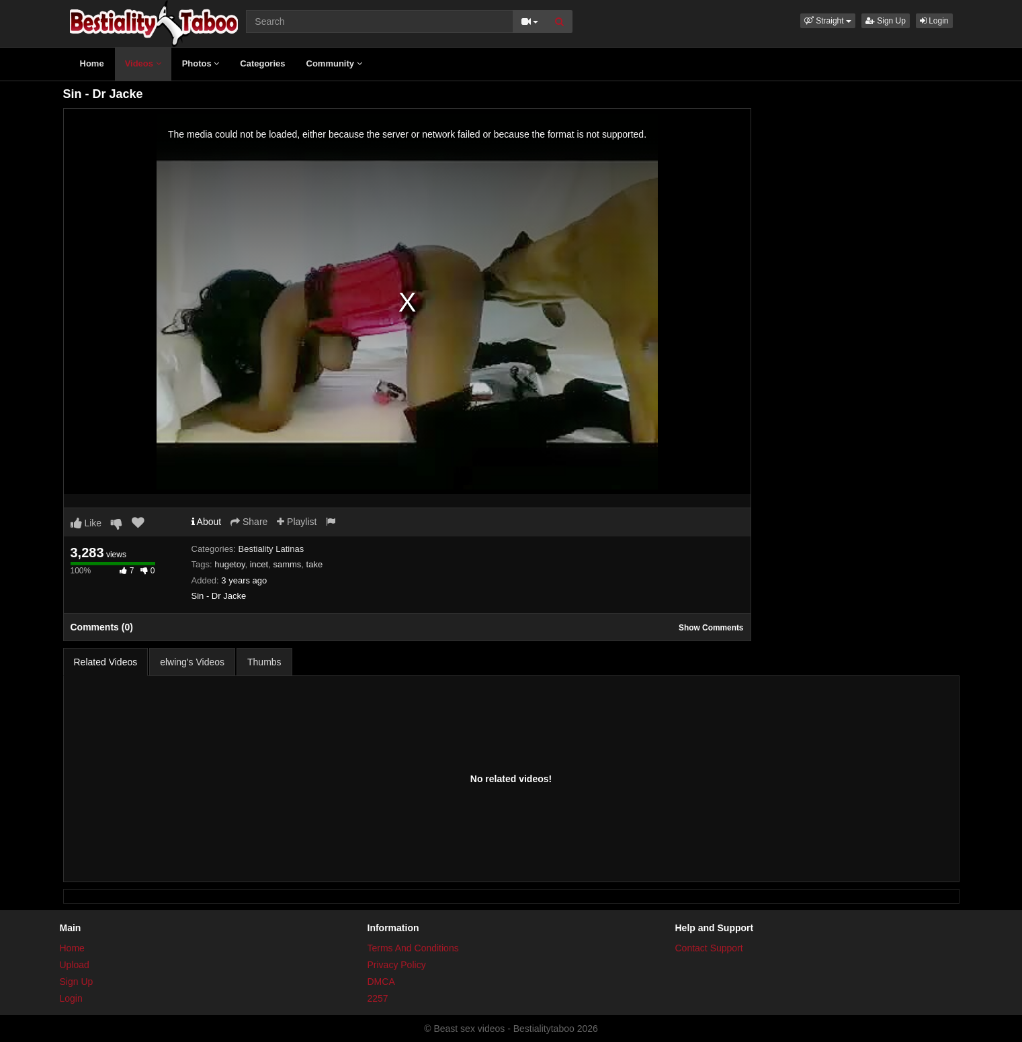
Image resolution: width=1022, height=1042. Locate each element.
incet (259, 564)
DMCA (381, 981)
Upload (74, 964)
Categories (262, 63)
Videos (143, 63)
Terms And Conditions (413, 948)
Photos (201, 63)
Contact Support (709, 948)
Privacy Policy (397, 964)
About (206, 521)
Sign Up (885, 21)
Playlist (296, 521)
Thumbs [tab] (264, 662)
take (314, 564)
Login (934, 21)
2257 (378, 998)
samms (287, 564)
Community (334, 63)
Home (92, 63)
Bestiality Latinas (271, 549)
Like (86, 523)
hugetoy (229, 564)
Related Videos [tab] (106, 662)
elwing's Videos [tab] (192, 662)
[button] (827, 20)
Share (248, 521)
